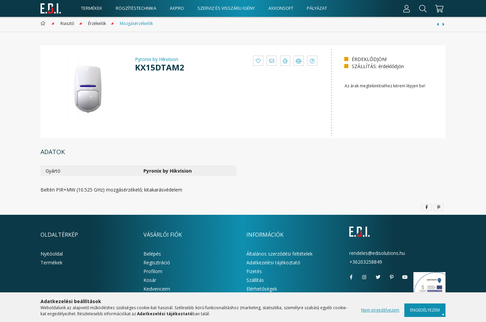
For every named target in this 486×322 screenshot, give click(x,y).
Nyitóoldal (51, 254)
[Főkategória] (44, 23)
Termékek (51, 262)
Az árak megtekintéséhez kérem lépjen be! (385, 86)
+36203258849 (365, 262)
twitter (378, 277)
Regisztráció (156, 262)
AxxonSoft (280, 8)
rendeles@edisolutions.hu (377, 253)
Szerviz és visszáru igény (226, 8)
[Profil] (407, 8)
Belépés (152, 254)
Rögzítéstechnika (136, 8)
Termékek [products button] (91, 8)
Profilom (152, 271)
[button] (258, 61)
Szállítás (255, 280)
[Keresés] (423, 8)
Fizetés (254, 271)
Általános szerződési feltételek (279, 254)
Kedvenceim (156, 289)
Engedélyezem (425, 310)
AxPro (177, 8)
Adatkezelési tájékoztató (273, 262)
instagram (364, 277)
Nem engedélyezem (380, 310)
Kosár (149, 280)
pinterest (391, 277)
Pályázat (317, 8)
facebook (351, 277)
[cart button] (438, 8)
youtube (405, 277)
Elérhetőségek (261, 289)
